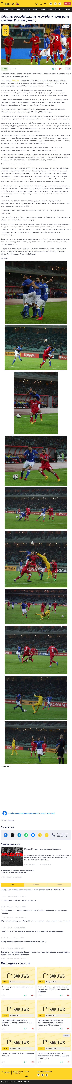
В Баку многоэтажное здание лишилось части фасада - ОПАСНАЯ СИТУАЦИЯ (32, 890)
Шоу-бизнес (58, 9)
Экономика (15, 9)
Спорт (35, 9)
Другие (9, 938)
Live (67, 4)
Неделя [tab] (36, 885)
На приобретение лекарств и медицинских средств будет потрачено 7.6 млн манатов (50, 1022)
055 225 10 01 (62, 836)
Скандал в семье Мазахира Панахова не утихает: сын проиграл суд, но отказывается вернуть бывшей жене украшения (35, 953)
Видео (4, 69)
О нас (27, 1072)
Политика (5, 9)
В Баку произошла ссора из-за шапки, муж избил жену (23, 942)
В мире (68, 9)
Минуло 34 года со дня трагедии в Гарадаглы (42, 849)
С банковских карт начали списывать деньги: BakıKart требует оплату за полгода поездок (34, 912)
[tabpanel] (36, 924)
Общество (26, 9)
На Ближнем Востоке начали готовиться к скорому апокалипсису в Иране (18, 1022)
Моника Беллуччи (8, 820)
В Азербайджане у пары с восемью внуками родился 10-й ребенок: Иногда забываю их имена (17, 871)
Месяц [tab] (59, 885)
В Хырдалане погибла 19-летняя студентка (18, 900)
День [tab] (13, 885)
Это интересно (46, 9)
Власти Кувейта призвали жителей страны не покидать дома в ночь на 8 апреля (53, 989)
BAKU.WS (15, 80)
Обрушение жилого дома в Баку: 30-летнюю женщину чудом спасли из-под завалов (35, 921)
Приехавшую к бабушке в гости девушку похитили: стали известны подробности (53, 1055)
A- (66, 68)
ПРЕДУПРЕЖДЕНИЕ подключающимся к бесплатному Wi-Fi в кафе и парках (32, 931)
